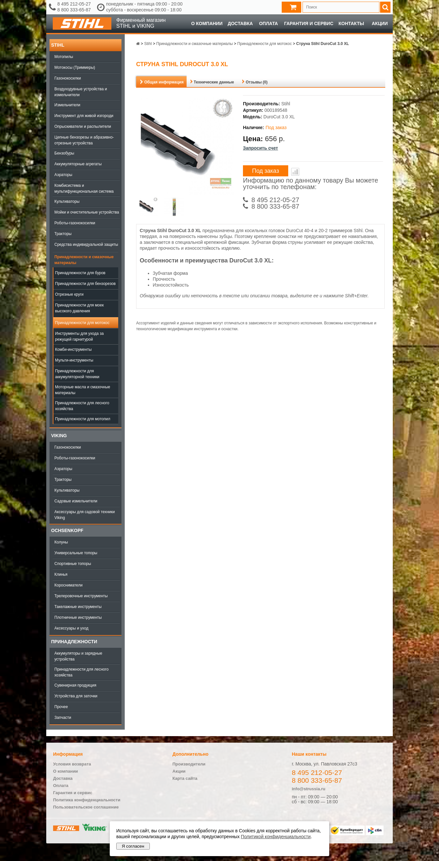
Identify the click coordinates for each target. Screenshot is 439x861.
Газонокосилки (67, 78)
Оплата (268, 23)
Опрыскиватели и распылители (82, 126)
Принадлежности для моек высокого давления (79, 308)
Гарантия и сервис (308, 23)
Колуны (61, 542)
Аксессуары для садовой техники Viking (84, 515)
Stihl (57, 45)
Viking (59, 435)
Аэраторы (63, 174)
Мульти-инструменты (74, 360)
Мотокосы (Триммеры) (74, 67)
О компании (206, 23)
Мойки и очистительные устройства (86, 212)
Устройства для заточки (75, 696)
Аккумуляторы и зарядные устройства (78, 656)
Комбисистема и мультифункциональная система (84, 188)
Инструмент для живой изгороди (83, 115)
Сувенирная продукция (75, 685)
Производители (189, 764)
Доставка (240, 23)
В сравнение (295, 172)
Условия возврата (72, 764)
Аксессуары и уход (71, 628)
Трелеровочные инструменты (81, 596)
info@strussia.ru (308, 788)
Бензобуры (64, 153)
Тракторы (63, 233)
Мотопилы (63, 56)
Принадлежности (74, 641)
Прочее (61, 707)
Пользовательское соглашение (86, 807)
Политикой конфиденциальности (276, 836)
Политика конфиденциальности (86, 799)
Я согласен (133, 846)
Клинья (60, 574)
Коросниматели (68, 585)
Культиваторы (66, 201)
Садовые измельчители (75, 501)
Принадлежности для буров (80, 273)
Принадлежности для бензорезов (85, 283)
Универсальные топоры (75, 553)
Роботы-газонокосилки (74, 223)
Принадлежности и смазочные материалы (84, 260)
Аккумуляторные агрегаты (78, 164)
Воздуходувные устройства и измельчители (80, 92)
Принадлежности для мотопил (82, 419)
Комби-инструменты (73, 349)
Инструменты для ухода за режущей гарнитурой (79, 336)
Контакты (351, 23)
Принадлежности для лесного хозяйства (82, 406)
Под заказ (265, 171)
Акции (380, 23)
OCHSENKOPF (67, 530)
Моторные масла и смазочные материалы (82, 390)
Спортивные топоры (72, 563)
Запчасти (62, 717)
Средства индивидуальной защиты (86, 244)
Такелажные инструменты (78, 606)
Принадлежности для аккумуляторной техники (77, 374)
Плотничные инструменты (78, 617)
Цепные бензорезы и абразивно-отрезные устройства (84, 140)
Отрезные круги (69, 294)
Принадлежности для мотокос (82, 322)
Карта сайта (185, 778)
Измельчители (67, 105)
